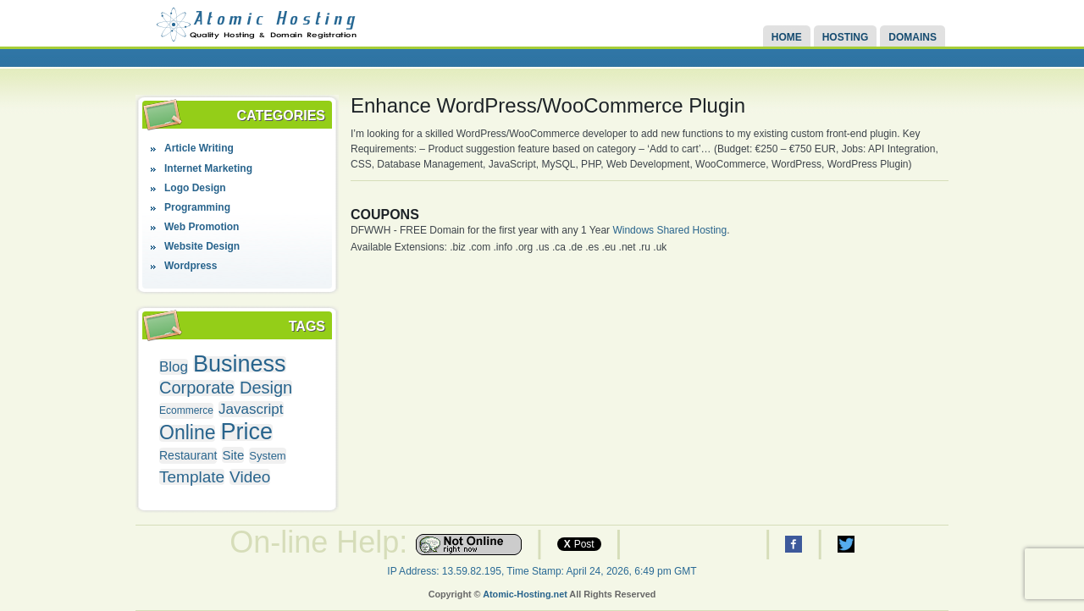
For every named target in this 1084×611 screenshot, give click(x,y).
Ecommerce (186, 410)
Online (187, 433)
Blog (173, 367)
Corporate (197, 388)
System (267, 455)
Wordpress (190, 266)
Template (191, 477)
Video (250, 477)
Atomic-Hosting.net (525, 594)
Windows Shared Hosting (669, 230)
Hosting (845, 37)
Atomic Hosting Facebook (793, 544)
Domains (912, 37)
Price (246, 432)
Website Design (202, 246)
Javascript (251, 409)
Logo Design (195, 188)
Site (233, 455)
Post (579, 544)
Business (239, 364)
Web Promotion (201, 227)
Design (266, 388)
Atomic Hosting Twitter (846, 544)
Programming (197, 207)
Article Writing (199, 148)
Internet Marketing (208, 168)
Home (787, 37)
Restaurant (188, 455)
